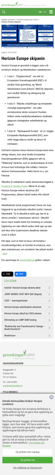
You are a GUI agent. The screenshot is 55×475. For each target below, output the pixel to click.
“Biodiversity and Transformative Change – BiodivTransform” (27, 327)
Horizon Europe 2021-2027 (27, 20)
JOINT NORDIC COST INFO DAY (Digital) (27, 294)
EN (45, 12)
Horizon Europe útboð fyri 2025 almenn (27, 313)
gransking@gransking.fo (13, 386)
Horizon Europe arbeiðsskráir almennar (27, 307)
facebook (9, 398)
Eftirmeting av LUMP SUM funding (27, 320)
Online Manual (27, 260)
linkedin (9, 404)
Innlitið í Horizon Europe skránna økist (27, 288)
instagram (10, 411)
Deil (8, 273)
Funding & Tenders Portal (14, 186)
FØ (40, 12)
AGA (5, 253)
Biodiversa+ (27, 335)
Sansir (51, 467)
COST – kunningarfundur (27, 300)
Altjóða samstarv (8, 20)
